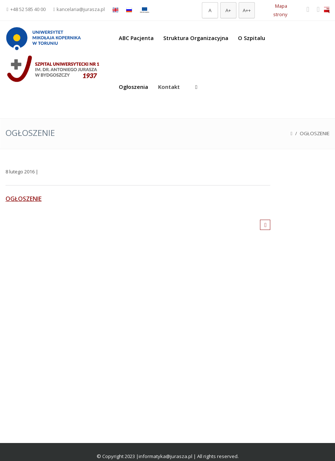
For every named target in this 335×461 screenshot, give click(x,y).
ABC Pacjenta (136, 38)
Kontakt (169, 86)
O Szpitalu (251, 38)
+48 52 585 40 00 (26, 9)
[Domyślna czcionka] (210, 10)
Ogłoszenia (133, 86)
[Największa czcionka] (247, 10)
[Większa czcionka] (228, 10)
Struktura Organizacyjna (195, 38)
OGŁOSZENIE (24, 199)
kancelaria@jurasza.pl (79, 9)
